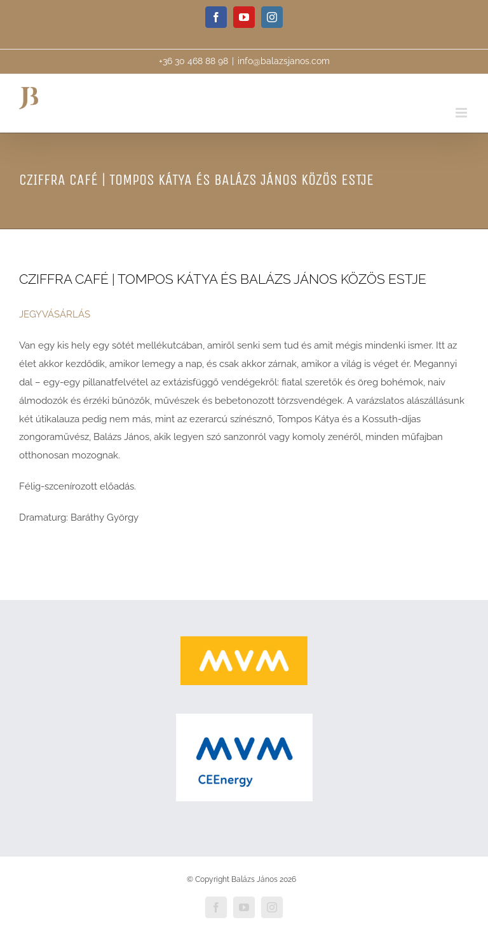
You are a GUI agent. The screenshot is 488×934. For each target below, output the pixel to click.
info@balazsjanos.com (284, 61)
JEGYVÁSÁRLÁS (54, 314)
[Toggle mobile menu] (462, 112)
